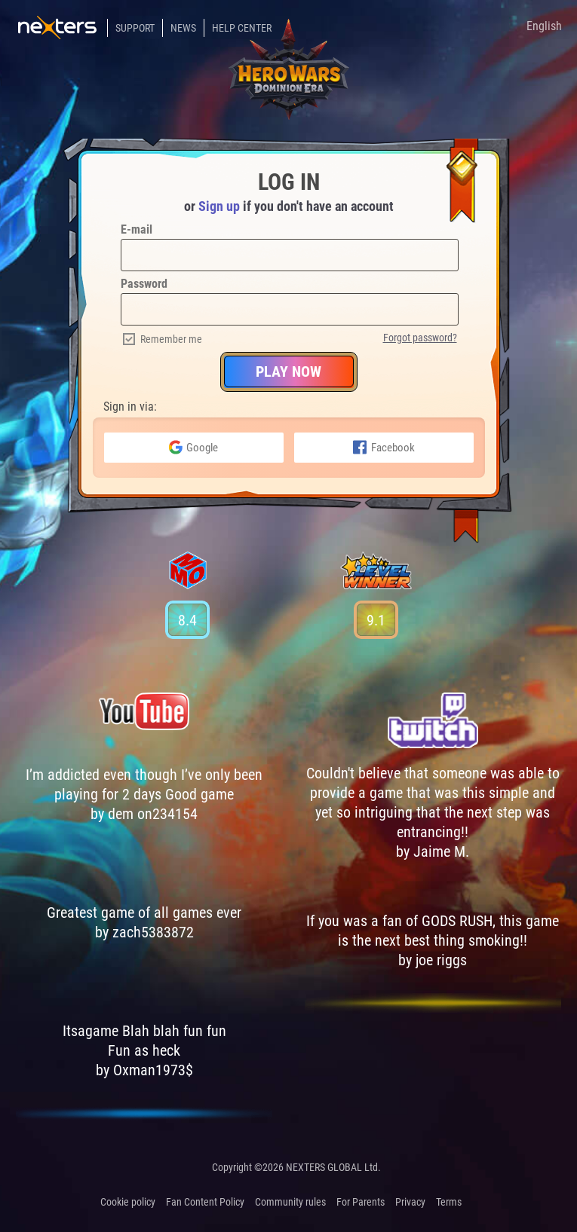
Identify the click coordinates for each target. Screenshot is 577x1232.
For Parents (360, 1202)
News (183, 28)
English (544, 26)
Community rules (290, 1202)
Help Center (242, 28)
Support (135, 28)
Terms (449, 1202)
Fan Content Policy (205, 1202)
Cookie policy (127, 1202)
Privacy (410, 1202)
